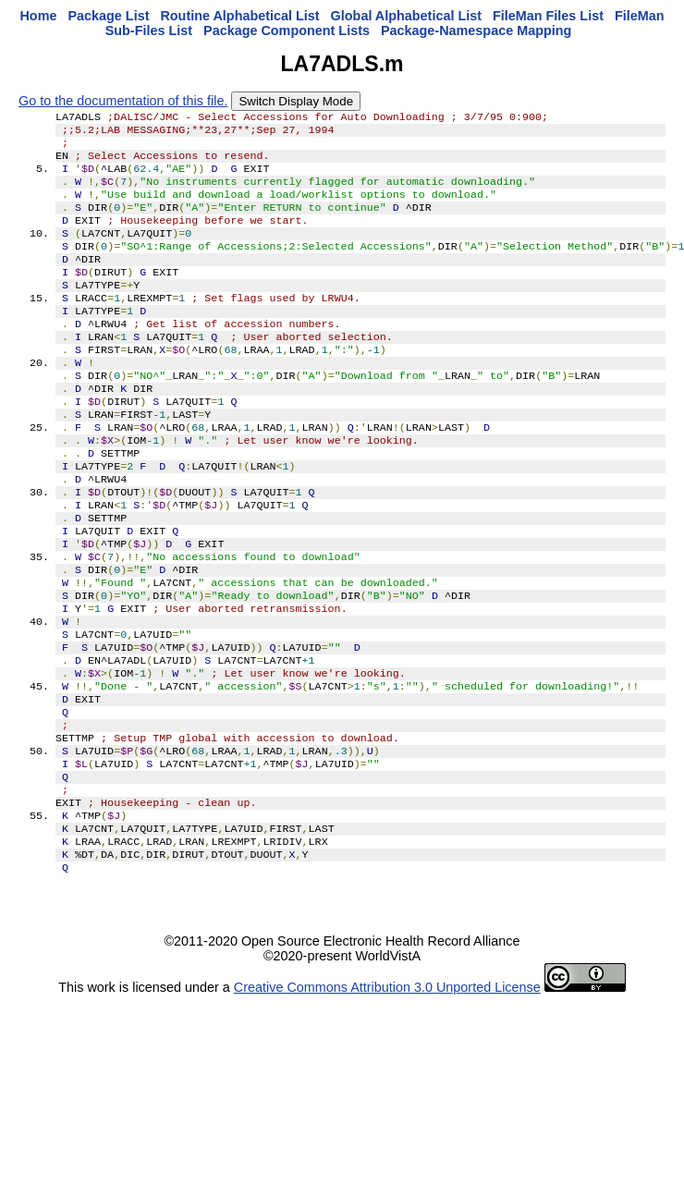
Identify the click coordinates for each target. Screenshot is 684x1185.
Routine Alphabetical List (239, 15)
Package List (108, 15)
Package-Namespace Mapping (476, 30)
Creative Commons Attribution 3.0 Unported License (387, 1096)
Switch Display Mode (295, 101)
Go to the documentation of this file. (122, 100)
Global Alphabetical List (406, 15)
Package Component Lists (286, 30)
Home (37, 15)
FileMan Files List (548, 15)
